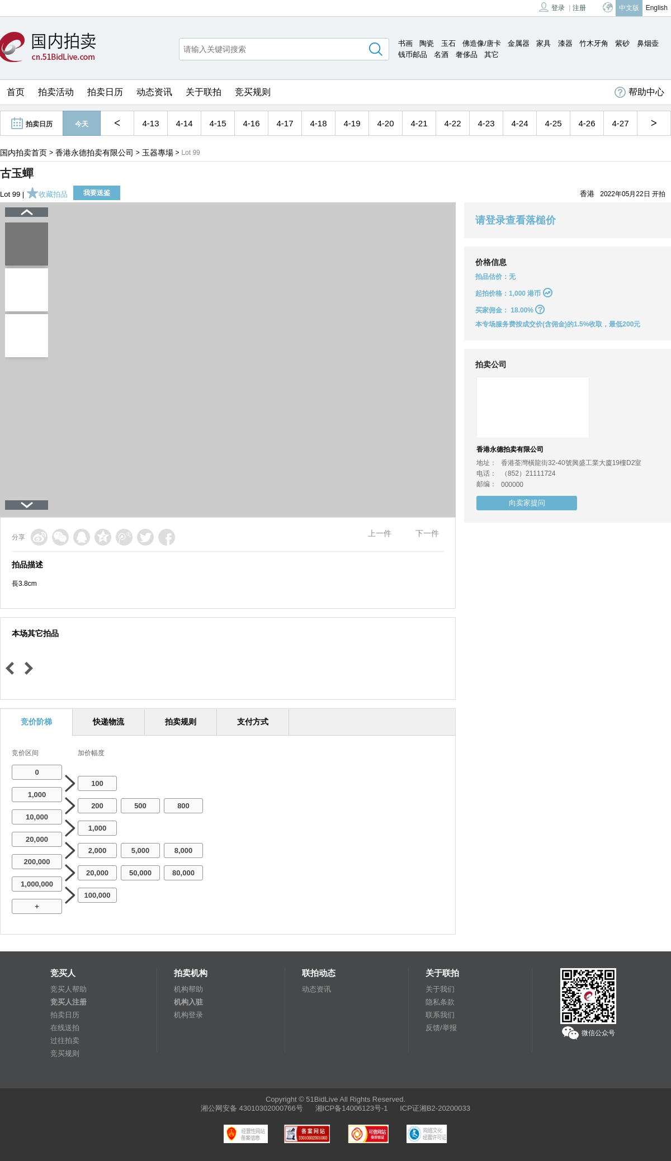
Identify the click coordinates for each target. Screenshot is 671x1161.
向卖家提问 (527, 503)
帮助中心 (639, 92)
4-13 (150, 123)
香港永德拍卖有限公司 (94, 152)
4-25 (553, 123)
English (657, 8)
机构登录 (188, 1015)
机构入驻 (188, 1002)
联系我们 (440, 1015)
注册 (579, 8)
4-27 (620, 123)
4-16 (251, 123)
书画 (405, 43)
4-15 (217, 123)
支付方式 (252, 721)
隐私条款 (440, 1002)
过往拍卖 (64, 1040)
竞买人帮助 (68, 989)
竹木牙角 (593, 43)
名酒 (441, 54)
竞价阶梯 (36, 721)
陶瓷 (426, 43)
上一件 (379, 533)
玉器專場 (157, 152)
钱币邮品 (412, 54)
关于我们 (440, 989)
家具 (543, 43)
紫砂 (622, 43)
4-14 (184, 123)
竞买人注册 (68, 1002)
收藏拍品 (47, 194)
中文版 (629, 8)
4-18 (318, 123)
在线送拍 (64, 1027)
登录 (552, 7)
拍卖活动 (56, 92)
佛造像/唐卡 (481, 43)
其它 (491, 54)
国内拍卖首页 (23, 152)
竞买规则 (253, 92)
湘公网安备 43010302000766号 (252, 1108)
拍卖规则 (180, 721)
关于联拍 (203, 92)
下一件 (427, 533)
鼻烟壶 (648, 43)
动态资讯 (154, 92)
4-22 (452, 123)
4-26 (586, 123)
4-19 (351, 123)
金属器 (519, 43)
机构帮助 (188, 989)
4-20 (385, 123)
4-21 (418, 123)
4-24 (519, 123)
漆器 (565, 43)
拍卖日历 (105, 92)
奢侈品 (467, 54)
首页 (16, 92)
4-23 (486, 123)
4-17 (284, 123)
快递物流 (108, 721)
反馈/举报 (441, 1027)
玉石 (448, 43)
